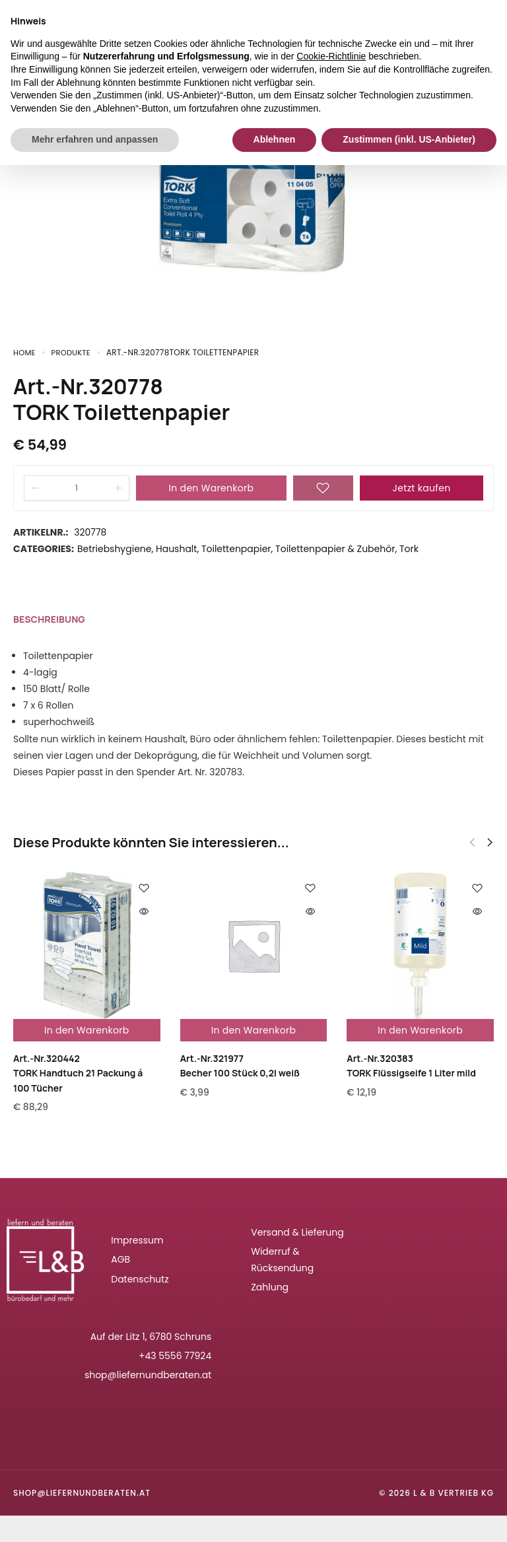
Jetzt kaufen (422, 488)
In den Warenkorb (211, 488)
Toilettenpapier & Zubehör (335, 548)
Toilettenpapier (236, 548)
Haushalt (176, 548)
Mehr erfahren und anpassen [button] (95, 139)
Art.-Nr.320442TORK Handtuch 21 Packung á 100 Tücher (78, 1073)
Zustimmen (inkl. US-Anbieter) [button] (409, 139)
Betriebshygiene (114, 548)
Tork (409, 548)
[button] (490, 843)
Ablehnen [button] (275, 139)
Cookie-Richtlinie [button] (331, 56)
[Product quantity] (77, 488)
